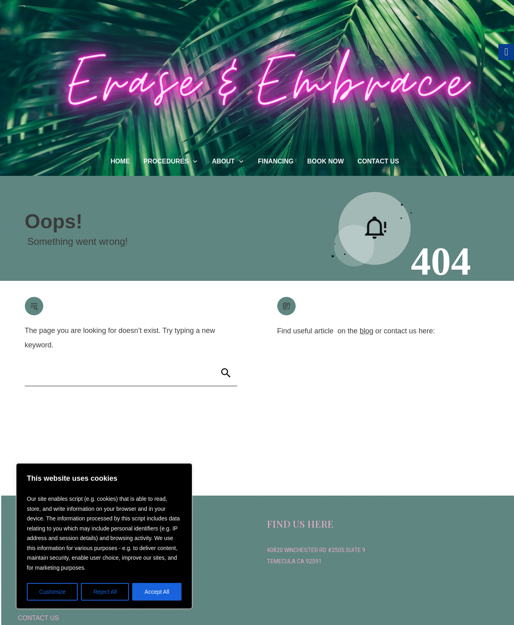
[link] (120, 161)
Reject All (105, 592)
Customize (52, 592)
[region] (104, 536)
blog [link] (366, 331)
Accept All (157, 592)
